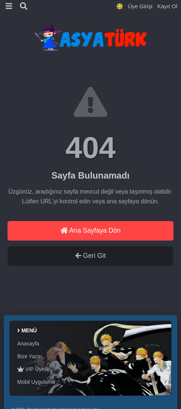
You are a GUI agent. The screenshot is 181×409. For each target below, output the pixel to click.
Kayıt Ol (167, 6)
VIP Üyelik (33, 369)
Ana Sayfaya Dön (90, 230)
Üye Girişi (140, 6)
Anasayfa (28, 344)
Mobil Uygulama (36, 382)
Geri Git (90, 255)
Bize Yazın (29, 356)
